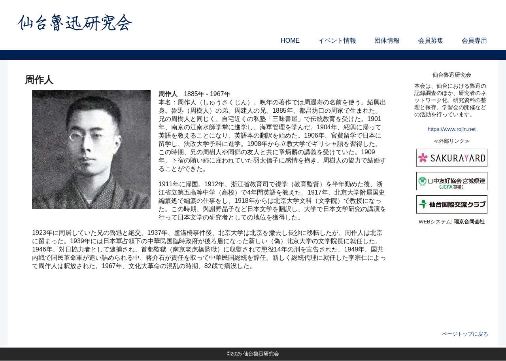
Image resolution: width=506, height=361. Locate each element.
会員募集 (431, 40)
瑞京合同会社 (469, 222)
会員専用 (474, 40)
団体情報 (387, 40)
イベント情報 (337, 40)
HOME (290, 40)
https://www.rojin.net (452, 129)
